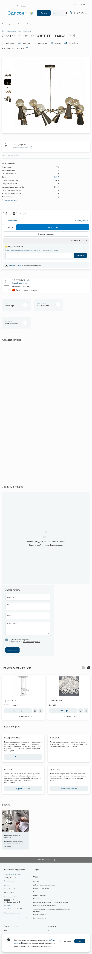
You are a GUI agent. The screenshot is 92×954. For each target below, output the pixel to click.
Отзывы (36, 865)
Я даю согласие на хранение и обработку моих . (24, 624)
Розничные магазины (55, 915)
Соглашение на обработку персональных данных (50, 886)
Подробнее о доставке (69, 772)
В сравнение (41, 43)
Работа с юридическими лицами (44, 868)
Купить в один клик (46, 234)
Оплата (6, 918)
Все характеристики (9, 200)
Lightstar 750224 (10, 684)
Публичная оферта (39, 898)
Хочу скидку (12, 220)
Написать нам (9, 876)
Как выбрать (71, 43)
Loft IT (56, 177)
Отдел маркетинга (54, 925)
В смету (56, 43)
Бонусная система (39, 901)
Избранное (8, 43)
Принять (80, 941)
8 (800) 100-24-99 (10, 861)
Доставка (7, 921)
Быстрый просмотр (24, 700)
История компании (39, 879)
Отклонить (67, 941)
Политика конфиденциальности (44, 889)
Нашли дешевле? (82, 220)
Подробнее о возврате (23, 740)
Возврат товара (9, 925)
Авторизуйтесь (15, 265)
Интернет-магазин (54, 918)
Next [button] (88, 651)
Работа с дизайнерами (41, 872)
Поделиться (25, 43)
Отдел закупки (53, 921)
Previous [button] (83, 651)
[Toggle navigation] (10, 6)
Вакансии (36, 882)
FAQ (5, 915)
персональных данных (31, 625)
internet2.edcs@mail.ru (12, 872)
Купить (18, 694)
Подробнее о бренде (20, 283)
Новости (36, 875)
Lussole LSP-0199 (55, 684)
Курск (23, 6)
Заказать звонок (9, 864)
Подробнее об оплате (23, 772)
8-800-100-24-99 (79, 5)
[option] (7, 73)
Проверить (80, 255)
